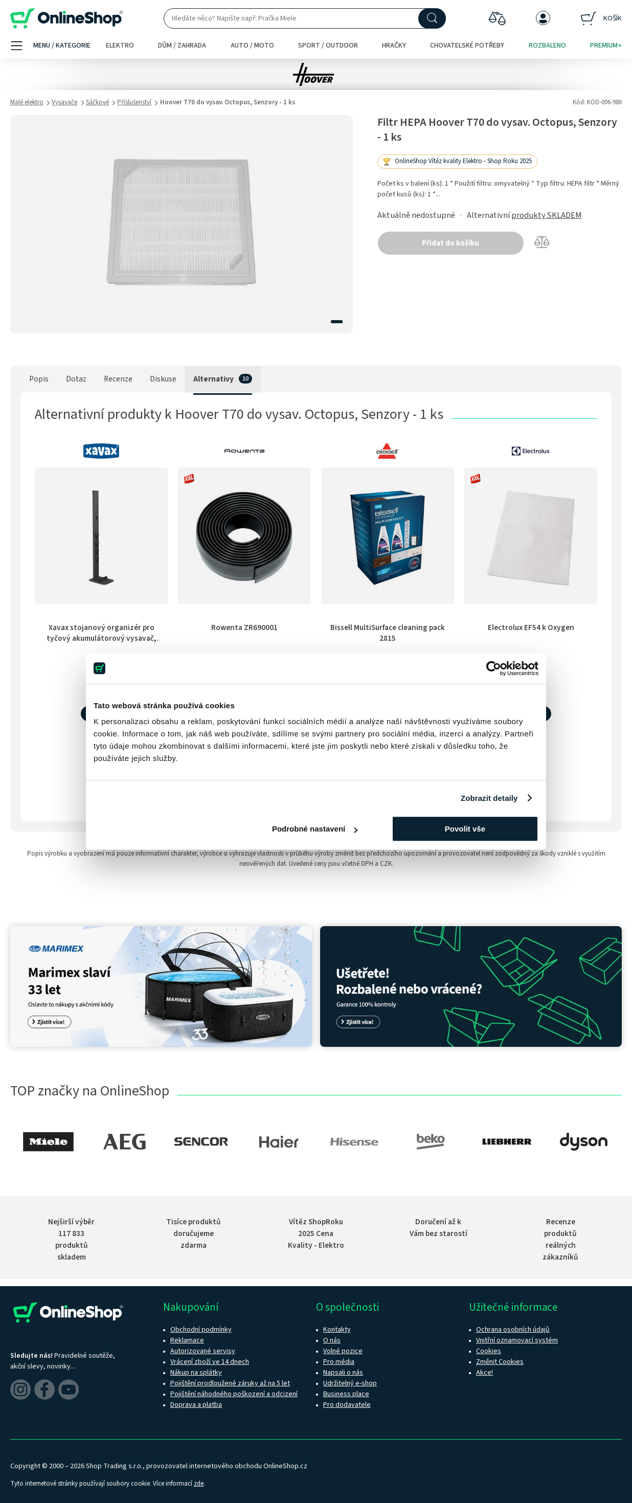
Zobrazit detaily (489, 798)
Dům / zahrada (182, 45)
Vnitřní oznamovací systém (517, 1340)
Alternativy (213, 379)
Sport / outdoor (328, 45)
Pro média (338, 1362)
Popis (39, 379)
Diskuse (163, 379)
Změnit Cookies (500, 1362)
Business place (346, 1394)
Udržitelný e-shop (350, 1383)
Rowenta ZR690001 (244, 627)
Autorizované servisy (202, 1351)
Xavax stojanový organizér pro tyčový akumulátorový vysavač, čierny (101, 638)
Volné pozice (343, 1351)
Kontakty (337, 1330)
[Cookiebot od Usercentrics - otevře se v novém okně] (493, 668)
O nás (332, 1340)
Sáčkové (97, 102)
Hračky (394, 45)
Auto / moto (252, 45)
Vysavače (64, 102)
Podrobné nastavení (314, 828)
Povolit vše (465, 828)
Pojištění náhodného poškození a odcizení (234, 1394)
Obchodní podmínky (201, 1330)
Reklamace (187, 1340)
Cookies (488, 1351)
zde (199, 1483)
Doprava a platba (196, 1405)
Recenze (118, 379)
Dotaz (76, 379)
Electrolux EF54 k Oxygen (531, 627)
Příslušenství (134, 102)
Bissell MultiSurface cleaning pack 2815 (387, 633)
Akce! (484, 1372)
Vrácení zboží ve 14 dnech (209, 1362)
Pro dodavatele (347, 1405)
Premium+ (606, 45)
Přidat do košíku (450, 243)
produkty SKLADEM (546, 215)
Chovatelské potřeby (467, 45)
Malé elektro (26, 102)
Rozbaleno (547, 45)
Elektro (120, 45)
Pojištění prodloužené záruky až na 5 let (230, 1383)
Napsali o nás (343, 1372)
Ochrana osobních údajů (513, 1330)
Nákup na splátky (196, 1372)
